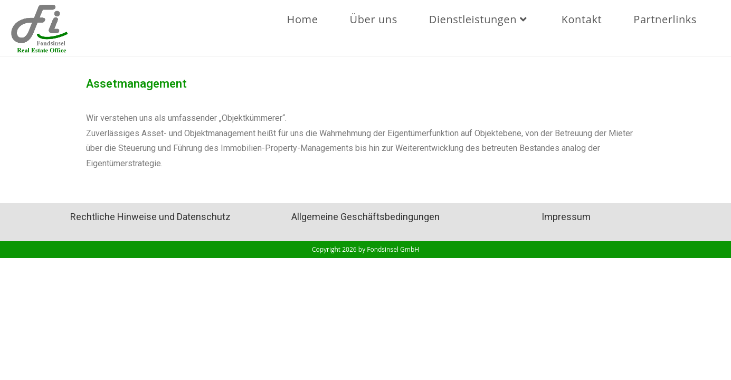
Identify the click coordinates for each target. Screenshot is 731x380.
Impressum (566, 216)
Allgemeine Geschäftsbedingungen (365, 216)
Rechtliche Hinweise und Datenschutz (150, 216)
